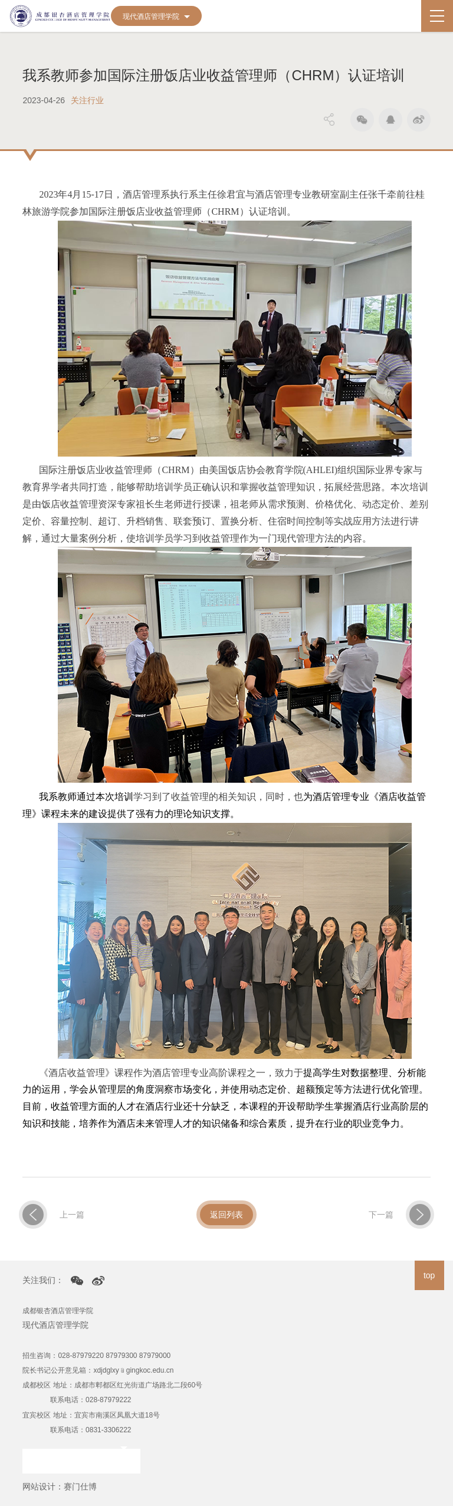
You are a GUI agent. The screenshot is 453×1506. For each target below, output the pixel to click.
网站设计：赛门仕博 (59, 1486)
